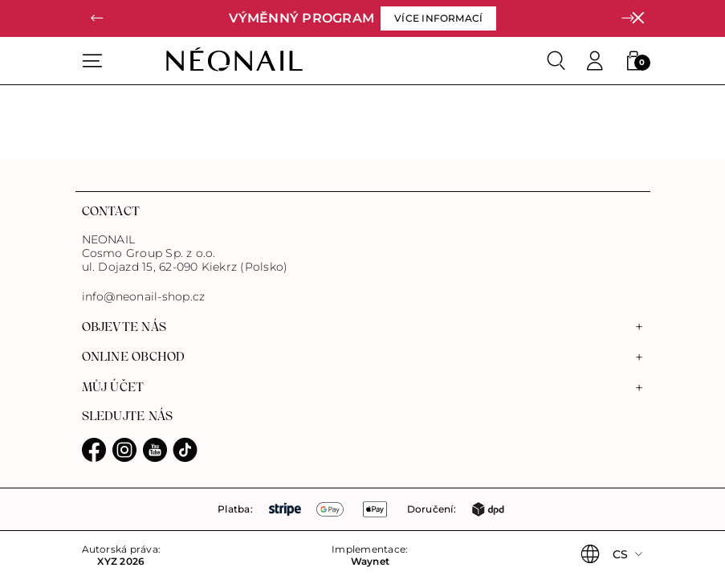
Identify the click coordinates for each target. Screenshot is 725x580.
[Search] (556, 61)
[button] (97, 18)
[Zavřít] (638, 18)
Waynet (370, 561)
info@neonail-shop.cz (144, 297)
